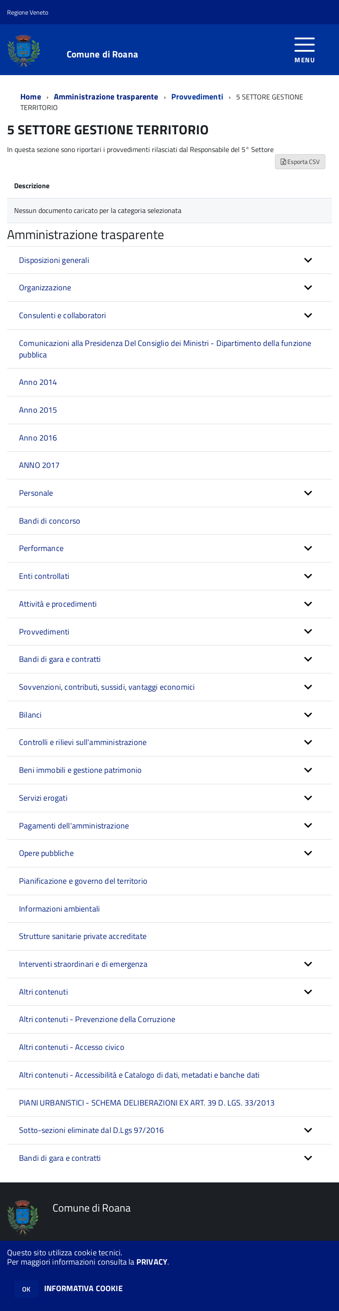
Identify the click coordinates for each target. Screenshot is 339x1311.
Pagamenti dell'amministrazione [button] (74, 826)
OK (26, 1289)
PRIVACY (151, 1262)
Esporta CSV (300, 161)
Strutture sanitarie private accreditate (83, 936)
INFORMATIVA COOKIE (83, 1288)
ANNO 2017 (39, 465)
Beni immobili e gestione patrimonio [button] (80, 770)
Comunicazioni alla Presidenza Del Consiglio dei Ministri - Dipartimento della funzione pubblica (165, 349)
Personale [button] (36, 493)
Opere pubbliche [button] (46, 853)
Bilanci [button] (30, 715)
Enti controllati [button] (44, 576)
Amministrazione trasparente (106, 97)
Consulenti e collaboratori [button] (62, 315)
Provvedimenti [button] (44, 632)
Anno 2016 (38, 438)
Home (30, 97)
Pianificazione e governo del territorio (83, 881)
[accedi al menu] (304, 49)
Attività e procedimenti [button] (58, 604)
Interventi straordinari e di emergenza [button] (83, 964)
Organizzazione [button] (45, 287)
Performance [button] (41, 548)
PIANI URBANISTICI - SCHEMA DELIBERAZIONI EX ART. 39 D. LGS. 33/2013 (147, 1103)
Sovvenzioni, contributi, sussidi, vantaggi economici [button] (107, 687)
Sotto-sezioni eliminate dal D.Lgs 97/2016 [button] (91, 1130)
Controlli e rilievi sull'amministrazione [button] (83, 742)
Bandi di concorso (49, 521)
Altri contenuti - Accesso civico (71, 1047)
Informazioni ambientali (59, 909)
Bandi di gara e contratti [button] (60, 659)
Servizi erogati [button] (43, 798)
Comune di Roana (102, 54)
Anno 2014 (38, 382)
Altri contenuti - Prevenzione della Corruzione (97, 1019)
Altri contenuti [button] (43, 992)
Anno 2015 (38, 410)
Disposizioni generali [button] (54, 260)
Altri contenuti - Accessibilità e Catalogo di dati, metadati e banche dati (139, 1075)
